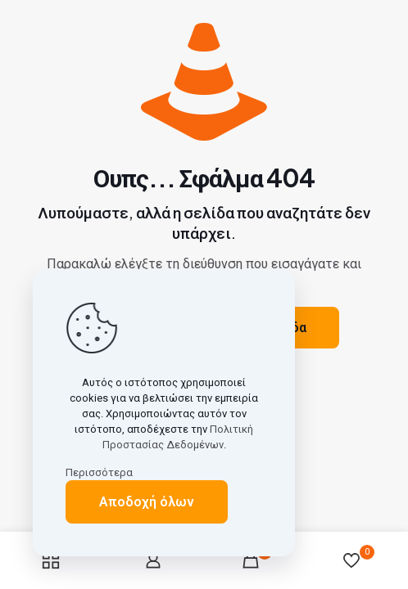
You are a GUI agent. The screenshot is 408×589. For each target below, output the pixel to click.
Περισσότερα (99, 472)
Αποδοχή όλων (146, 502)
